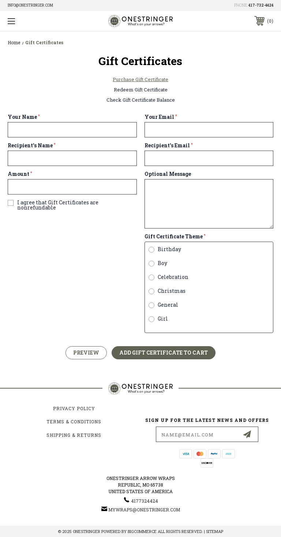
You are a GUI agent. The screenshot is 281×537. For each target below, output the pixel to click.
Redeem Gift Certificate (141, 89)
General (168, 304)
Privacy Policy (74, 408)
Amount (20, 174)
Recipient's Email (169, 145)
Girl (163, 318)
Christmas (172, 291)
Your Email (161, 117)
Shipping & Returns (73, 435)
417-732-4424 (260, 5)
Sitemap (214, 531)
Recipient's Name (32, 145)
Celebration (173, 277)
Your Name (24, 117)
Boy (162, 263)
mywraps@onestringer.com (144, 510)
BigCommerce (142, 531)
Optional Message (168, 174)
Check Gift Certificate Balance (140, 100)
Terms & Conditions (73, 421)
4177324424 (144, 501)
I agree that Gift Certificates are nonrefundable (57, 205)
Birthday (169, 249)
